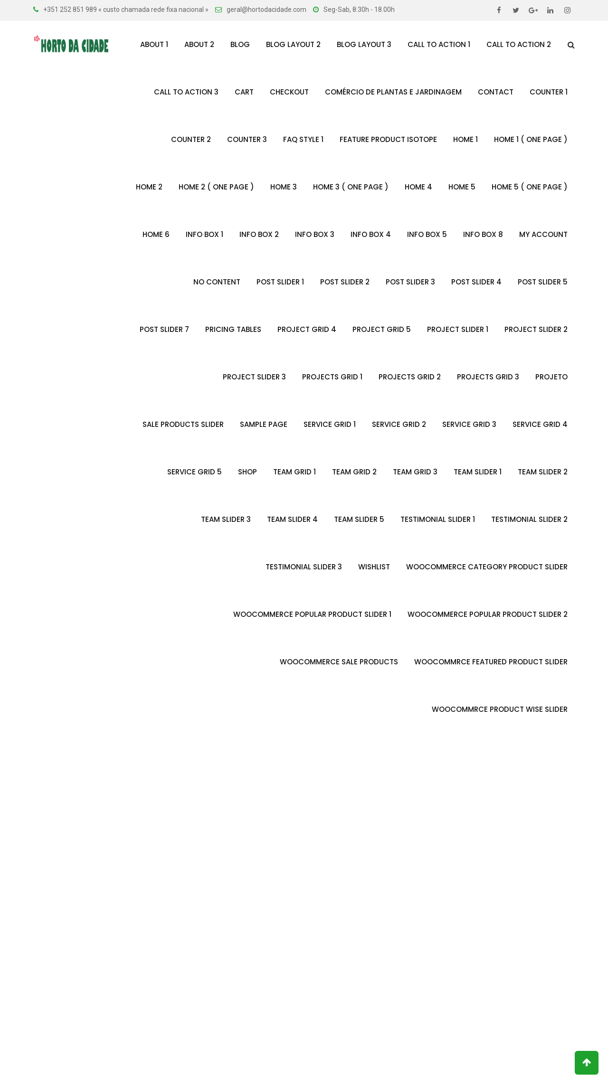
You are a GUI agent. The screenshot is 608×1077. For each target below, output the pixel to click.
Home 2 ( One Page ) (216, 187)
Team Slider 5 (359, 519)
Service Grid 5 (194, 472)
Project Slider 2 (536, 329)
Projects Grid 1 (332, 377)
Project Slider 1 (457, 329)
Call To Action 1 (439, 44)
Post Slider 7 (164, 329)
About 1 (154, 44)
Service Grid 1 (330, 424)
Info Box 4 (371, 234)
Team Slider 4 (292, 519)
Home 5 (461, 187)
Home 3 (283, 187)
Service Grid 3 (469, 424)
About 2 (199, 44)
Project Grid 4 (306, 329)
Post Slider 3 (410, 282)
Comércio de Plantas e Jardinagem (393, 92)
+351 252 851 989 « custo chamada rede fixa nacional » (126, 9)
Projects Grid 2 (410, 377)
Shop (247, 472)
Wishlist (374, 567)
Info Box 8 (483, 234)
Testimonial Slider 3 (304, 567)
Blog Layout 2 (293, 44)
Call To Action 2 (518, 44)
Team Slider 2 (543, 472)
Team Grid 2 (354, 472)
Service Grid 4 (540, 424)
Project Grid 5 (381, 329)
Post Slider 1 (280, 282)
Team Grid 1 (294, 472)
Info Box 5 (427, 234)
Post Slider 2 (345, 282)
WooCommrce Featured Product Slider (491, 662)
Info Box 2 (259, 234)
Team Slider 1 (478, 472)
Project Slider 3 (254, 377)
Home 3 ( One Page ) (351, 187)
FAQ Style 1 (303, 139)
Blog (240, 44)
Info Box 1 (204, 234)
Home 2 (149, 187)
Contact (495, 92)
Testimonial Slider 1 (437, 519)
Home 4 (418, 187)
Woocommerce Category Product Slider (487, 567)
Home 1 (465, 139)
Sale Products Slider (183, 424)
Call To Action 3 (186, 92)
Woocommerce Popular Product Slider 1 (312, 614)
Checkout (289, 92)
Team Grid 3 (415, 472)
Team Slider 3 (226, 519)
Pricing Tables (233, 329)
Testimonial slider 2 (529, 519)
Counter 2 (191, 139)
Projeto (551, 377)
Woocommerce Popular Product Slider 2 (488, 614)
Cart (244, 92)
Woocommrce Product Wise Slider (500, 709)
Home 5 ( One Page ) (530, 187)
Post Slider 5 (543, 282)
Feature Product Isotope (388, 139)
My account (543, 234)
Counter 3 (247, 139)
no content (216, 282)
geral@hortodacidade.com (266, 9)
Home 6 (156, 234)
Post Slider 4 (476, 282)
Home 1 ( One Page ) (531, 139)
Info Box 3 (314, 234)
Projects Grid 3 (488, 377)
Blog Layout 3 (364, 44)
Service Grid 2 (399, 424)
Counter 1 (549, 92)
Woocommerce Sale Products (339, 662)
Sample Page (263, 424)
